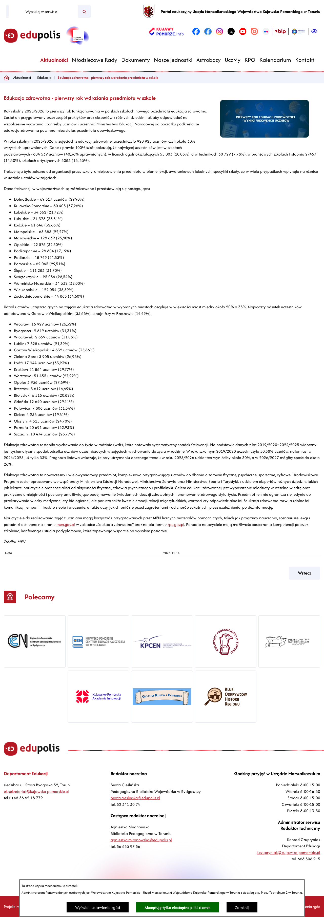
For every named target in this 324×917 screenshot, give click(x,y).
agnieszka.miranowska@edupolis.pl (141, 840)
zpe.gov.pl (176, 524)
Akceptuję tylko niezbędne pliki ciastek (178, 907)
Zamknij (242, 907)
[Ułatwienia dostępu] (314, 31)
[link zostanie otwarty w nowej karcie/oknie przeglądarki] (166, 31)
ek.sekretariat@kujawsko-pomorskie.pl (36, 791)
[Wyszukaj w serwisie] (43, 11)
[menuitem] (54, 60)
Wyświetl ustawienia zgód (97, 907)
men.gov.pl (65, 524)
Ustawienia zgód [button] (307, 906)
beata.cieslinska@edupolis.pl (135, 798)
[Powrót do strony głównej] (6, 78)
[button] (264, 136)
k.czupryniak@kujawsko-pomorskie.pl (288, 852)
